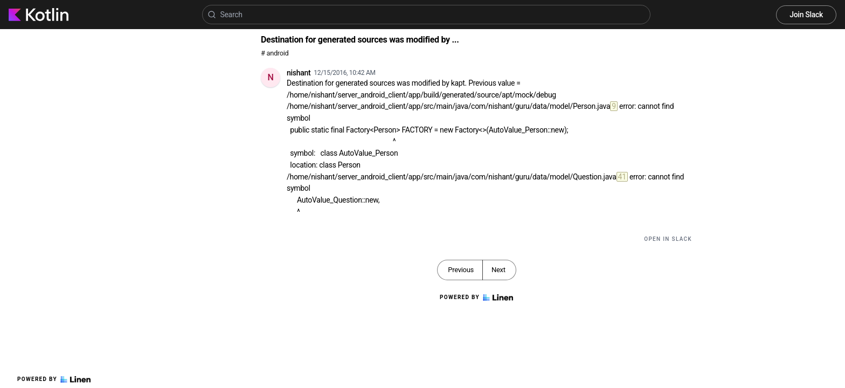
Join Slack (806, 14)
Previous (461, 270)
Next (498, 270)
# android (274, 53)
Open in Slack (668, 239)
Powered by (54, 379)
